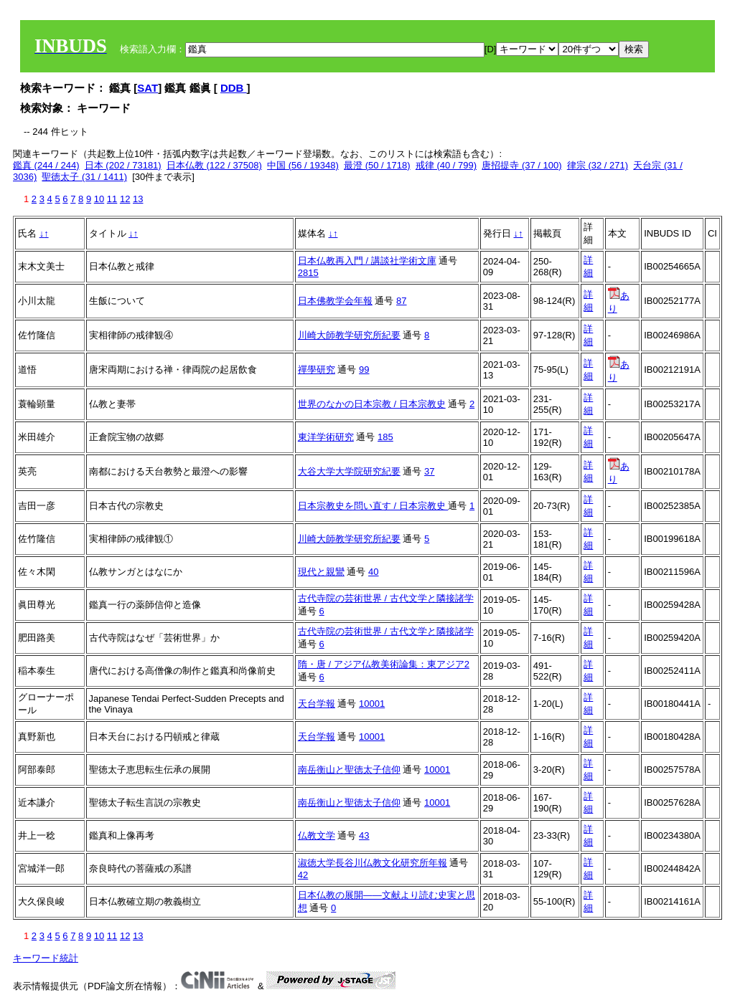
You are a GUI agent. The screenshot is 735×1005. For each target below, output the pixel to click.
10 (99, 199)
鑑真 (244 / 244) (46, 165)
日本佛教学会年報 (335, 300)
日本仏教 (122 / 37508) (214, 165)
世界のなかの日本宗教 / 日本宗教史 (372, 404)
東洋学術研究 (326, 437)
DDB (233, 88)
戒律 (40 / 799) (446, 165)
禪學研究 (316, 369)
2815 (308, 272)
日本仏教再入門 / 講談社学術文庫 (367, 260)
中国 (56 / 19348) (303, 165)
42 (303, 875)
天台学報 (316, 703)
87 (401, 300)
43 (364, 835)
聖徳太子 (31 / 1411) (84, 176)
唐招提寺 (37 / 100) (521, 165)
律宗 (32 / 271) (597, 165)
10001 (372, 703)
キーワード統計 (45, 958)
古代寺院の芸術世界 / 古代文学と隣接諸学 (386, 598)
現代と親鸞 (321, 571)
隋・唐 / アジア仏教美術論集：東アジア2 (383, 664)
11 (112, 199)
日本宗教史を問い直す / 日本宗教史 (373, 505)
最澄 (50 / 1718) (377, 165)
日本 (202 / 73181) (123, 165)
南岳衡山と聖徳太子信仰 (349, 769)
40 (373, 571)
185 (385, 437)
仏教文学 (316, 835)
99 (364, 369)
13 (138, 199)
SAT (147, 88)
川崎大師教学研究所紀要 (349, 335)
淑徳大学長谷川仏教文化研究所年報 (372, 862)
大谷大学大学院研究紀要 (349, 471)
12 (125, 199)
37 (429, 471)
